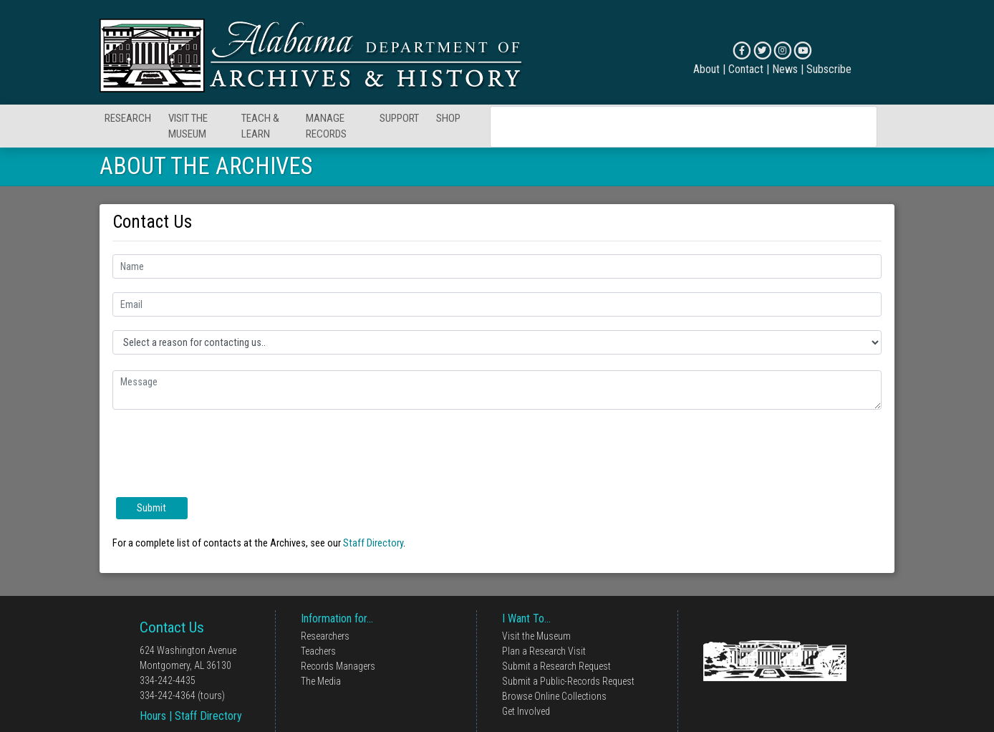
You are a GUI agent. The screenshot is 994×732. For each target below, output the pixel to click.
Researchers (325, 636)
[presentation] (221, 451)
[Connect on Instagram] (782, 50)
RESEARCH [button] (128, 118)
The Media (321, 681)
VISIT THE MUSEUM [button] (188, 126)
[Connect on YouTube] (802, 50)
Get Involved (526, 711)
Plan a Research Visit (544, 651)
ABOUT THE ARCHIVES (206, 166)
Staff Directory (373, 542)
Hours (153, 716)
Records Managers (338, 666)
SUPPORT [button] (399, 118)
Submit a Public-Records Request (568, 681)
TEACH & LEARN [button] (260, 126)
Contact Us (172, 627)
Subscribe (828, 69)
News (785, 69)
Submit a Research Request (556, 666)
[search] (665, 126)
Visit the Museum (536, 636)
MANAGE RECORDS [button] (326, 126)
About (706, 69)
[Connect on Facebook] (742, 50)
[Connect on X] (762, 50)
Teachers (318, 651)
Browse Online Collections (554, 696)
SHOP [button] (448, 118)
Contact (745, 69)
